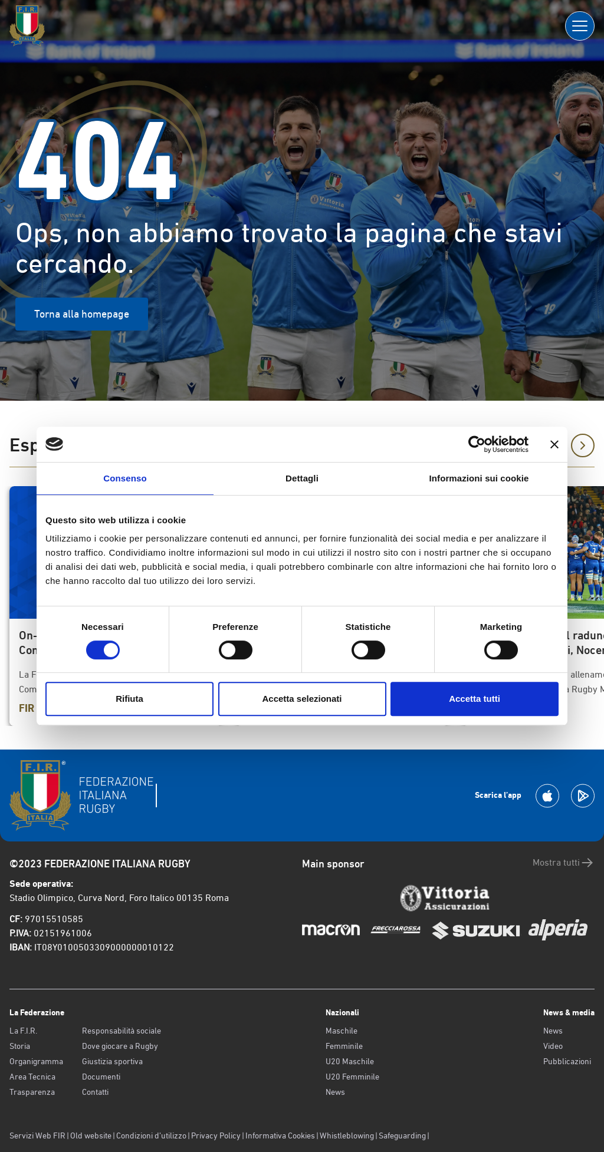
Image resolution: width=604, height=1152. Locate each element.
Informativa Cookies (280, 1135)
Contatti (95, 1092)
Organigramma (36, 1061)
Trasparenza (32, 1092)
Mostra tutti (564, 863)
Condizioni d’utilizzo (151, 1135)
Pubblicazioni (567, 1061)
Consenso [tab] (124, 478)
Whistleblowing (347, 1135)
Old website (90, 1135)
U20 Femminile (352, 1076)
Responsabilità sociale (121, 1030)
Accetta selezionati (302, 699)
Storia (19, 1046)
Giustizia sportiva (112, 1061)
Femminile (344, 1046)
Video (553, 1046)
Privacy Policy (216, 1135)
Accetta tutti (474, 699)
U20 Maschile (350, 1061)
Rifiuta (129, 699)
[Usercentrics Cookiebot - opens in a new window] (476, 444)
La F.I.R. (23, 1030)
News (335, 1092)
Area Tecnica (32, 1076)
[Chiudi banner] (554, 444)
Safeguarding (402, 1135)
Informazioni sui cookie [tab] (479, 478)
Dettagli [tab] (302, 478)
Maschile (341, 1030)
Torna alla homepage (81, 314)
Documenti (101, 1076)
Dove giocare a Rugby (120, 1046)
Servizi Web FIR (37, 1135)
